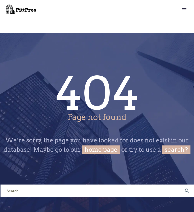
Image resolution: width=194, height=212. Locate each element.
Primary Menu (184, 9)
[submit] (187, 191)
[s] (97, 191)
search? (176, 149)
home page (101, 149)
